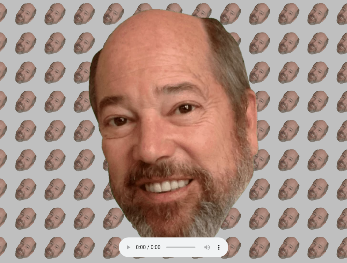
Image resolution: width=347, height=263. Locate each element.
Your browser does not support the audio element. (173, 247)
